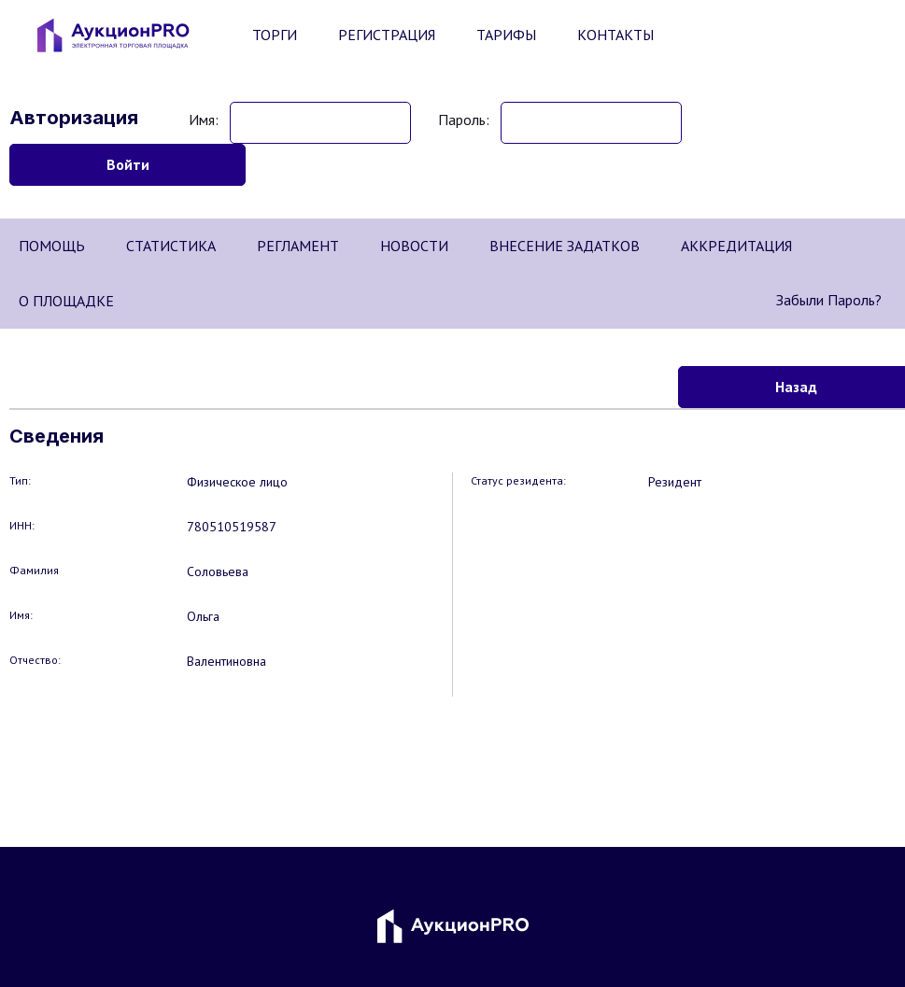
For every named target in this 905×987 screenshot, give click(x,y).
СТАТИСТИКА (171, 245)
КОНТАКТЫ (615, 34)
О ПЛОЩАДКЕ (66, 300)
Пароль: (463, 119)
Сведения (56, 436)
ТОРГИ (274, 34)
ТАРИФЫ (506, 34)
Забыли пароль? (829, 299)
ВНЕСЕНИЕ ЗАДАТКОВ (564, 245)
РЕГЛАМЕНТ (298, 245)
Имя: (204, 119)
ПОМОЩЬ (52, 245)
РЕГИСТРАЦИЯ (386, 34)
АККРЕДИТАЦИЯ (736, 245)
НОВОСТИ (414, 245)
